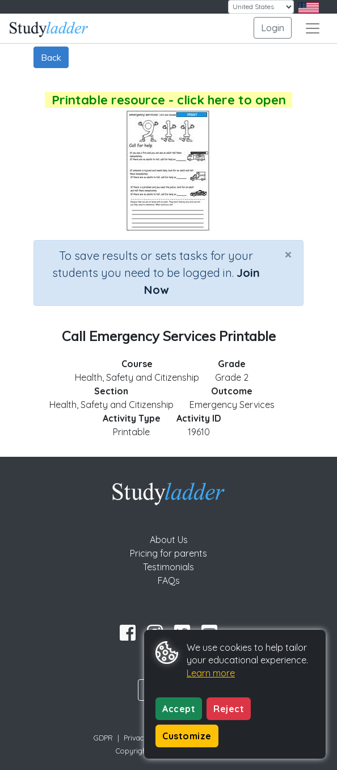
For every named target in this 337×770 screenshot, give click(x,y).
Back (51, 57)
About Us (169, 539)
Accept (178, 708)
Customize (187, 736)
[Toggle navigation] (312, 28)
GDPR (103, 737)
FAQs (169, 580)
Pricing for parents (168, 553)
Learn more (211, 673)
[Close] (288, 254)
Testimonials (168, 567)
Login (272, 27)
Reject (228, 708)
